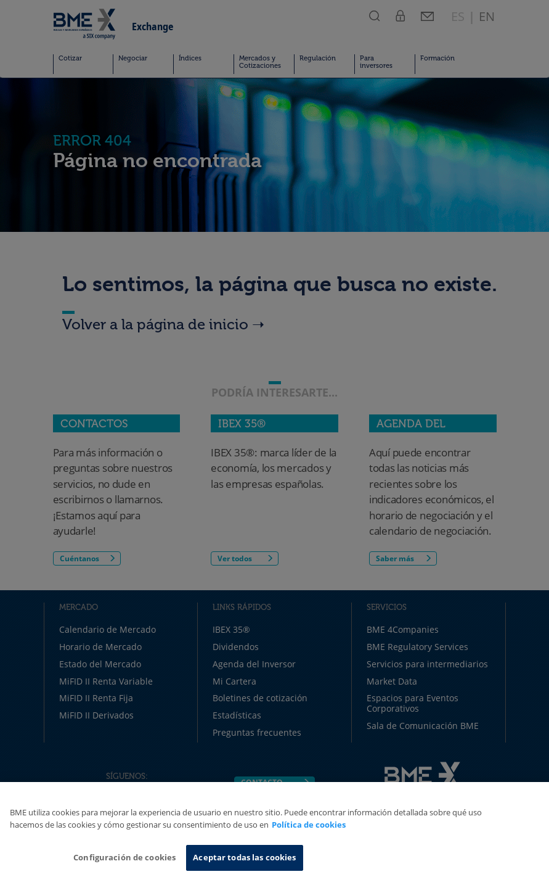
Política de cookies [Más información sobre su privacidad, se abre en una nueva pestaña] (309, 824)
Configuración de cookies (124, 857)
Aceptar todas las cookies (244, 857)
